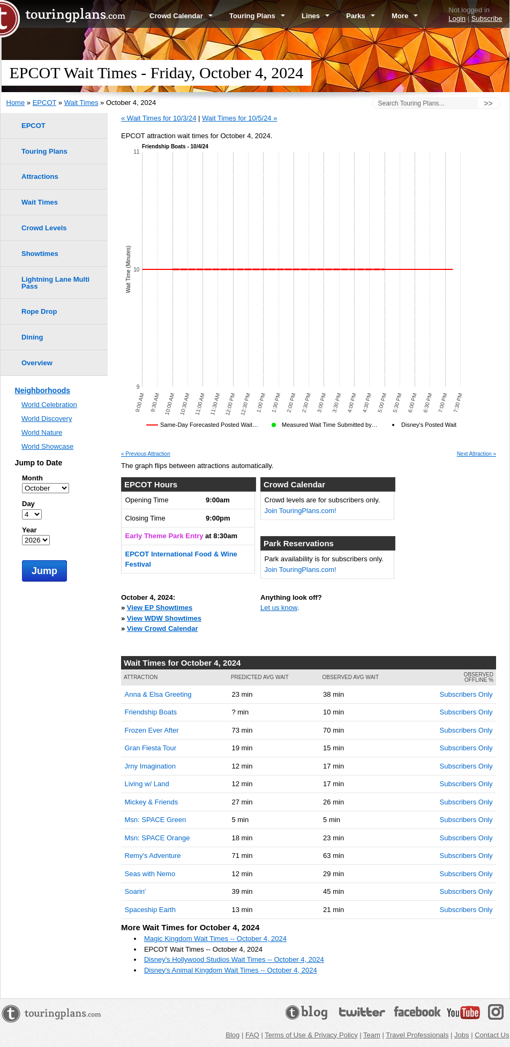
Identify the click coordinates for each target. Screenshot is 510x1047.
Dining (32, 337)
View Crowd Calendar (162, 628)
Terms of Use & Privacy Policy (311, 1035)
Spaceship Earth (150, 910)
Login (457, 18)
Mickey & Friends (151, 802)
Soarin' (135, 891)
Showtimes (39, 254)
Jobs (461, 1035)
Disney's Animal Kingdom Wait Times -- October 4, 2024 (230, 970)
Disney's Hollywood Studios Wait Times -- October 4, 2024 (234, 959)
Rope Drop (39, 311)
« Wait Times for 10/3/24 (158, 118)
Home (15, 103)
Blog (232, 1035)
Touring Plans (257, 16)
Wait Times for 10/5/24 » (239, 118)
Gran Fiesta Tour (151, 748)
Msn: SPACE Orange (157, 838)
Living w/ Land (147, 784)
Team (371, 1035)
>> (488, 103)
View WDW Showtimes (164, 618)
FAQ (252, 1035)
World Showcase (47, 446)
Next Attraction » (476, 454)
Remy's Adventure (153, 856)
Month (32, 478)
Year (29, 530)
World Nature (41, 432)
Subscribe (486, 18)
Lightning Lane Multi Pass (55, 282)
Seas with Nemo (150, 874)
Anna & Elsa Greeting (158, 694)
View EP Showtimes (159, 608)
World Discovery (46, 419)
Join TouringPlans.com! (300, 511)
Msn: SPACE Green (155, 820)
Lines (315, 16)
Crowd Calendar (181, 16)
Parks (360, 16)
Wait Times (81, 103)
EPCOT (45, 103)
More (405, 16)
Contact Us (492, 1035)
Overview (36, 363)
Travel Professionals (417, 1035)
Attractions (39, 176)
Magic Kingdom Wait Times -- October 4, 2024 (215, 939)
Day (28, 504)
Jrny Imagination (150, 766)
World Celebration (49, 405)
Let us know (278, 608)
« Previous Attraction (145, 454)
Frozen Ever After (152, 730)
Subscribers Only (466, 694)
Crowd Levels (44, 228)
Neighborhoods (42, 390)
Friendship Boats (151, 712)
